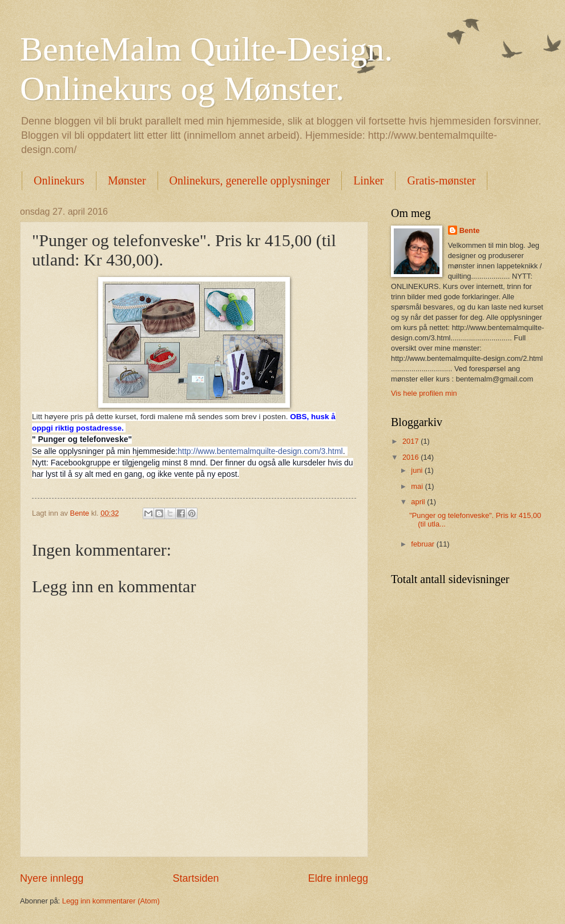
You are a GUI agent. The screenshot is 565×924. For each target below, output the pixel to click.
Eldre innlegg (338, 878)
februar (423, 544)
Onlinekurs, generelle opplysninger (250, 180)
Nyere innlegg (51, 878)
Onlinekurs (59, 180)
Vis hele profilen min (424, 393)
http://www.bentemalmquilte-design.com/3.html (259, 451)
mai (418, 486)
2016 (411, 457)
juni (418, 470)
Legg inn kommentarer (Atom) (111, 901)
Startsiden (195, 878)
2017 (411, 441)
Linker (368, 180)
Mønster (127, 180)
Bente (469, 230)
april (419, 501)
